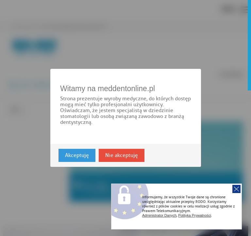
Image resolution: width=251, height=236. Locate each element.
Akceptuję (77, 155)
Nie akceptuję (121, 155)
